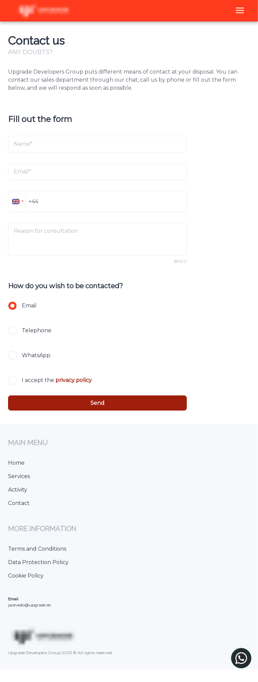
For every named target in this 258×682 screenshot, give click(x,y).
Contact (19, 503)
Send (97, 403)
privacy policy (73, 380)
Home (16, 463)
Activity (17, 489)
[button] (17, 201)
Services (19, 476)
